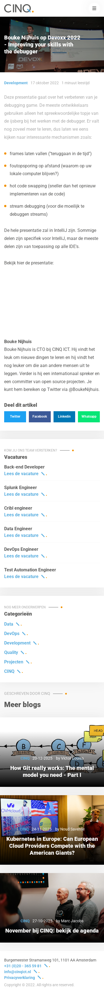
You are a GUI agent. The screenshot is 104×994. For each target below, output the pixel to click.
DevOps (11, 633)
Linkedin (64, 416)
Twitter (15, 416)
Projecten (13, 662)
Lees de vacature (21, 473)
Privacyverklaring (19, 977)
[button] (94, 8)
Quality (11, 652)
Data (8, 624)
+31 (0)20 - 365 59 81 (23, 966)
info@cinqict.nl (17, 972)
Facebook (39, 416)
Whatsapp (89, 416)
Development (17, 643)
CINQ (9, 671)
